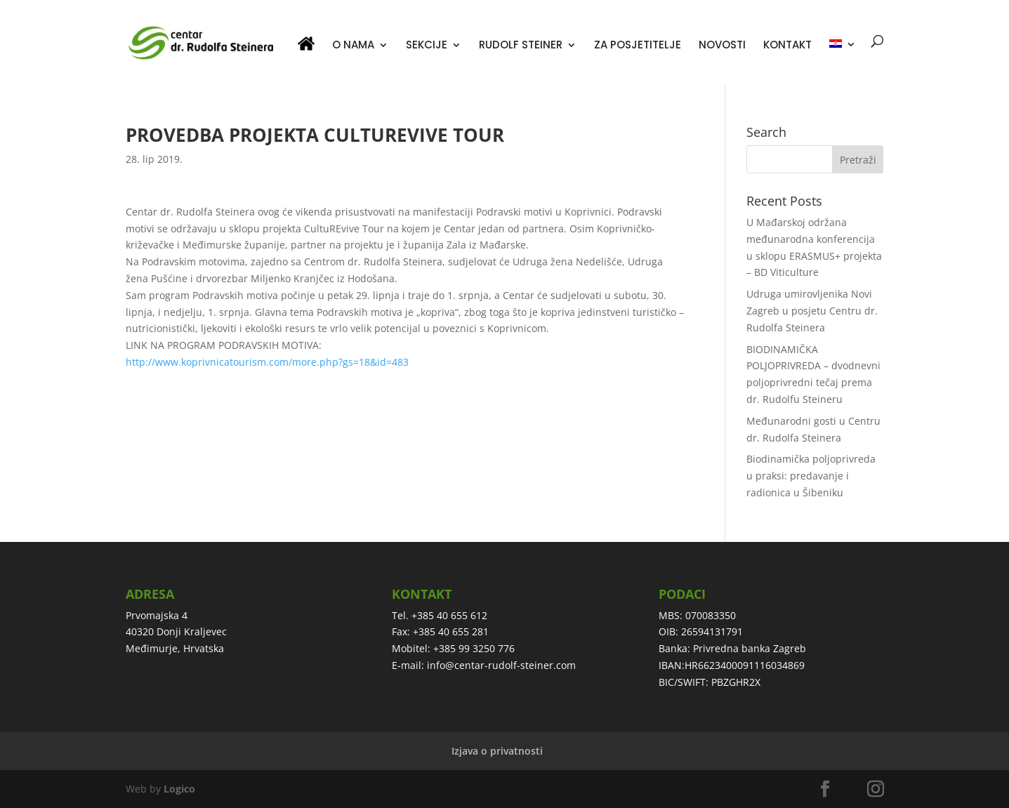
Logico (179, 788)
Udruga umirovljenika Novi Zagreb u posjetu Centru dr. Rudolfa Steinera (812, 310)
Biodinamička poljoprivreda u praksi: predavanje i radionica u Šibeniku (811, 475)
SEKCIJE (426, 46)
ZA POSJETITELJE (637, 46)
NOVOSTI (722, 46)
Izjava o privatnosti (497, 750)
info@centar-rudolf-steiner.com (501, 665)
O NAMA (353, 46)
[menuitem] (842, 62)
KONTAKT (787, 46)
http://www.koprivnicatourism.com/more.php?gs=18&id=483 (267, 362)
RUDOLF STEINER (520, 46)
